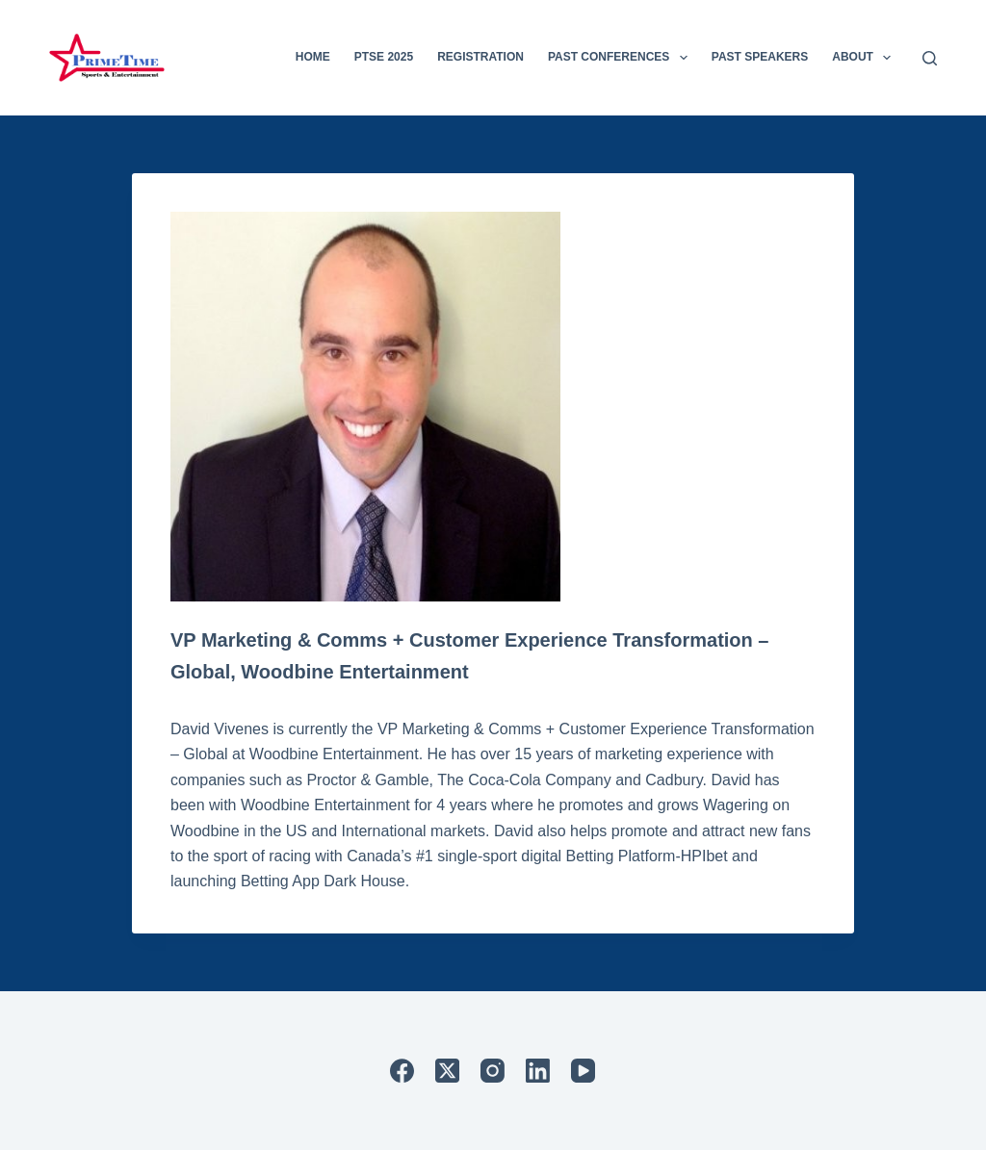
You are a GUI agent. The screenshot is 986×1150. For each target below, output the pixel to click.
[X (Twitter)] (447, 1071)
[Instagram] (492, 1071)
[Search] (929, 58)
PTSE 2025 (383, 57)
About (865, 57)
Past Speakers (760, 57)
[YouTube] (583, 1071)
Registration (480, 57)
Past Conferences (621, 57)
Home (313, 57)
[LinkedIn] (538, 1071)
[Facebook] (402, 1071)
